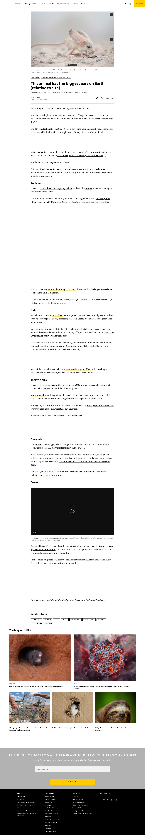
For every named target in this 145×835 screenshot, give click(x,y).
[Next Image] (111, 39)
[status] (72, 65)
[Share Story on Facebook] (97, 98)
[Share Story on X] (102, 98)
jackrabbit (57, 385)
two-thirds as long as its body (61, 289)
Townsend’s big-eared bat (78, 369)
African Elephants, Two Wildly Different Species (80, 156)
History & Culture (31, 4)
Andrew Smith (37, 395)
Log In (130, 4)
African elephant (43, 129)
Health (51, 4)
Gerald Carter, (77, 319)
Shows (75, 4)
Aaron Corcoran (66, 346)
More (83, 4)
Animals (18, 4)
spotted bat (57, 315)
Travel (43, 4)
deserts (88, 188)
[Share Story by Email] (107, 98)
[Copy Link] (112, 98)
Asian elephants (38, 152)
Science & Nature (63, 4)
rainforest (95, 152)
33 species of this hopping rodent (56, 188)
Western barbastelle (47, 373)
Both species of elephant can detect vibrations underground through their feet (68, 169)
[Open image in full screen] (111, 14)
